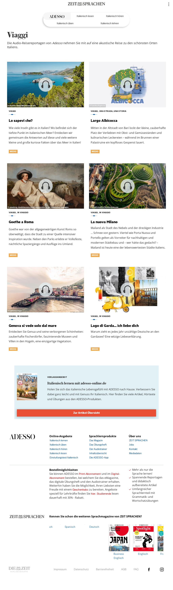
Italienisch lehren (110, 23)
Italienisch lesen (85, 16)
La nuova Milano (104, 221)
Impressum (60, 568)
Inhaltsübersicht (98, 453)
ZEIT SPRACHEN (138, 440)
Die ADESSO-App (98, 457)
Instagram (162, 568)
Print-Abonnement (90, 474)
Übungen (59, 399)
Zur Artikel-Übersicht (86, 413)
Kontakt (133, 449)
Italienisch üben (65, 23)
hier (93, 493)
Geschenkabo (80, 489)
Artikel (138, 394)
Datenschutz (81, 568)
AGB (123, 568)
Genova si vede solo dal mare (32, 325)
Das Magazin (96, 440)
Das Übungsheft (98, 444)
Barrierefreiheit (105, 568)
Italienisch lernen (59, 440)
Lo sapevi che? (21, 120)
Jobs (131, 444)
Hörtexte (149, 394)
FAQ (136, 568)
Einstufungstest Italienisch (64, 457)
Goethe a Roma (21, 221)
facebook (149, 568)
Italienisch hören (115, 16)
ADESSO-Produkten (88, 399)
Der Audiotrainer (98, 449)
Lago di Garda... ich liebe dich (115, 325)
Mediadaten (135, 453)
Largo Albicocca (104, 120)
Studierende (104, 493)
